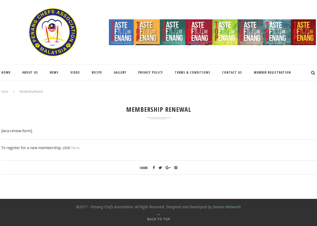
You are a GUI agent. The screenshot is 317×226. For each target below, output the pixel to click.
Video (75, 72)
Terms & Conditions (192, 72)
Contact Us (232, 72)
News (54, 72)
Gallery (120, 72)
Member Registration (272, 72)
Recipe (97, 72)
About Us (30, 72)
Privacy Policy (150, 72)
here (75, 147)
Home (5, 72)
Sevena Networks (227, 206)
